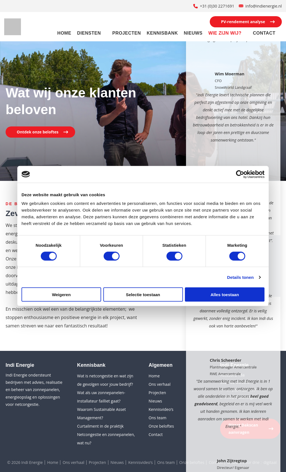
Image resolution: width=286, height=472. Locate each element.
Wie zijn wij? (225, 33)
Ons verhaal (159, 384)
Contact (264, 33)
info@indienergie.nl (264, 6)
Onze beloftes (161, 426)
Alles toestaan (225, 294)
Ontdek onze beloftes (37, 132)
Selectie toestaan (143, 294)
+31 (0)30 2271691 (217, 6)
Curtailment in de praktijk (100, 426)
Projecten (126, 33)
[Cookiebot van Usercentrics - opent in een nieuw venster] (240, 174)
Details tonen (240, 277)
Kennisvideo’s (161, 409)
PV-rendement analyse (243, 21)
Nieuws (193, 33)
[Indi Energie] (12, 26)
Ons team (157, 417)
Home (64, 33)
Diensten (89, 33)
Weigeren (61, 294)
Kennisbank (162, 33)
